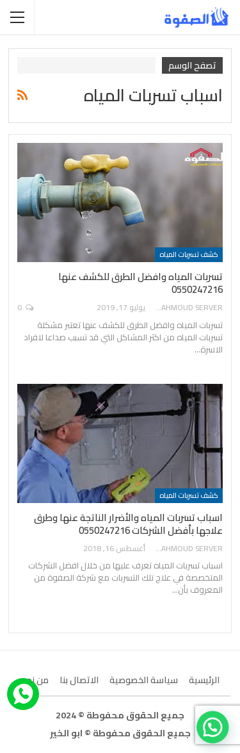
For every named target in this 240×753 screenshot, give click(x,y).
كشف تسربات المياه (188, 254)
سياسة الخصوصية (143, 680)
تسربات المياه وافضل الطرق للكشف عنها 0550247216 (140, 283)
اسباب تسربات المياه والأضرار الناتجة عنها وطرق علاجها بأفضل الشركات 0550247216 (128, 524)
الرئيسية (204, 680)
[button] (215, 734)
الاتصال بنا (79, 680)
